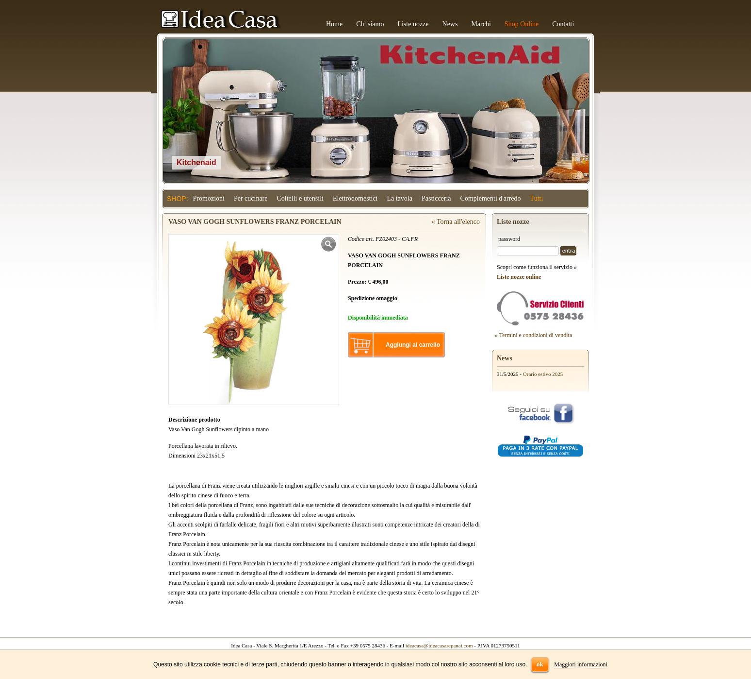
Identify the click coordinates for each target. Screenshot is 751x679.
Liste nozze (412, 24)
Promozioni (209, 198)
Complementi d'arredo (490, 198)
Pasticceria (436, 198)
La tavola (399, 198)
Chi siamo (370, 24)
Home (334, 24)
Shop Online (522, 24)
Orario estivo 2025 (543, 374)
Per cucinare (251, 198)
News (450, 24)
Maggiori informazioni (580, 664)
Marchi (480, 24)
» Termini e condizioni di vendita (533, 335)
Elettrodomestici (355, 198)
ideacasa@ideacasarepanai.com (439, 645)
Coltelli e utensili (300, 198)
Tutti (536, 198)
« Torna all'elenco (456, 221)
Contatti (563, 24)
